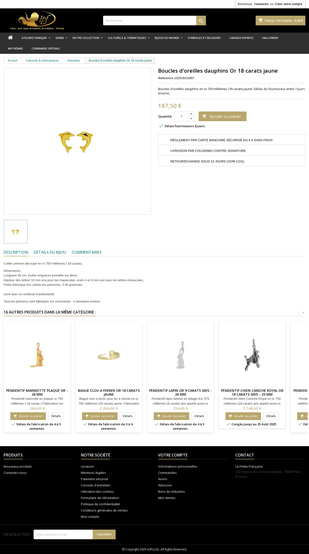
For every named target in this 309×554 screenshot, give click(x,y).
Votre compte (173, 455)
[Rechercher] (154, 20)
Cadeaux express (241, 38)
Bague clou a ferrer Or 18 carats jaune (109, 392)
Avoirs (162, 479)
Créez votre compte (288, 4)
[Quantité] (181, 116)
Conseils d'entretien (95, 485)
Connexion (261, 4)
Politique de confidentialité (100, 504)
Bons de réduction (171, 491)
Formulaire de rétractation (100, 498)
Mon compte (90, 516)
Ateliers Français (34, 38)
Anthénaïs (15, 48)
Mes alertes (167, 498)
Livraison (87, 466)
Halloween (270, 38)
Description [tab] (16, 252)
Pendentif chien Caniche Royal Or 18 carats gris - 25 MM (252, 392)
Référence (165, 78)
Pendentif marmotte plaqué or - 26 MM (37, 392)
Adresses (165, 485)
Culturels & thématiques (127, 38)
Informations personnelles (177, 466)
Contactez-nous (15, 472)
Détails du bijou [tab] (50, 252)
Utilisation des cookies (97, 491)
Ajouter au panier (221, 116)
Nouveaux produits (18, 466)
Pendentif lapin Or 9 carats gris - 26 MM (180, 392)
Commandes (167, 472)
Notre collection (86, 38)
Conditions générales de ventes (104, 510)
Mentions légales (93, 472)
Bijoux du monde (167, 38)
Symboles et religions (204, 38)
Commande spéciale (46, 48)
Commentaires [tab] (87, 252)
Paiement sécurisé (94, 479)
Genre (60, 38)
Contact (244, 455)
